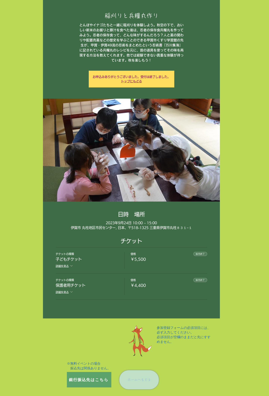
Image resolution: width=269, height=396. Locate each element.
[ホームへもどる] (139, 379)
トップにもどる (131, 81)
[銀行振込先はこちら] (89, 379)
